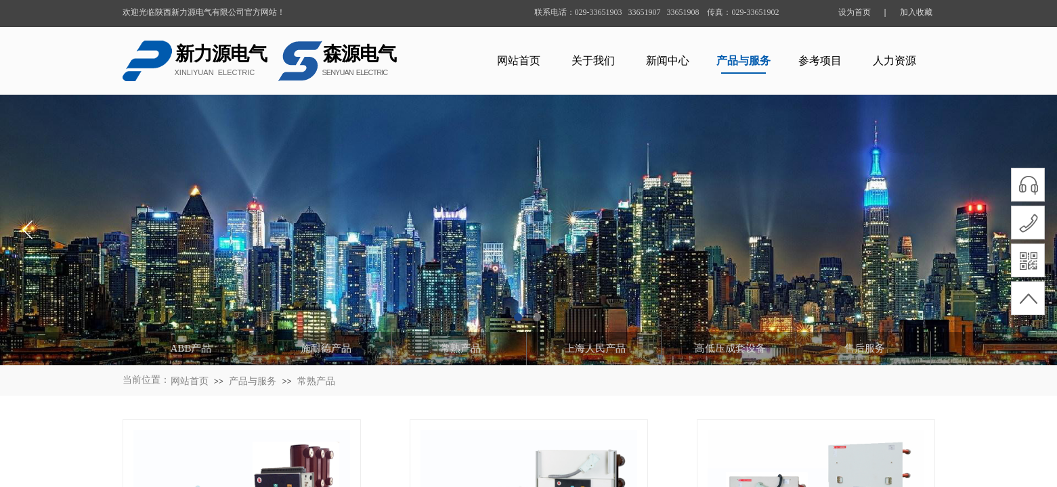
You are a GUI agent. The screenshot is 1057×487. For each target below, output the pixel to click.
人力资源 (894, 60)
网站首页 (518, 60)
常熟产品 (316, 381)
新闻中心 (667, 60)
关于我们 (593, 60)
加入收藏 (916, 12)
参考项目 (820, 60)
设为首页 (854, 12)
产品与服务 (743, 60)
